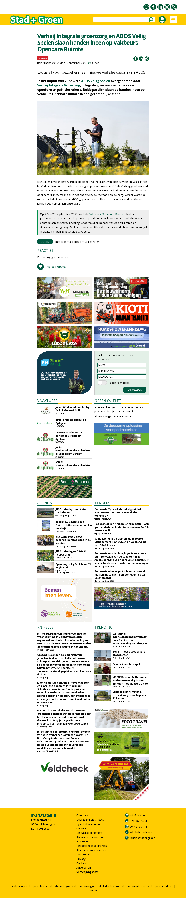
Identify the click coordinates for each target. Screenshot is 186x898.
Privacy (81, 859)
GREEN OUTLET (107, 400)
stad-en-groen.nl (65, 886)
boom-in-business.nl (139, 886)
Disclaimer (82, 854)
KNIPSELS (45, 627)
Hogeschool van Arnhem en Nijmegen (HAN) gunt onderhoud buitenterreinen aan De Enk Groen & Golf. (121, 527)
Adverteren (83, 867)
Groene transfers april (126, 664)
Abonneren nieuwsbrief (90, 837)
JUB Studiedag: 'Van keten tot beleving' (71, 510)
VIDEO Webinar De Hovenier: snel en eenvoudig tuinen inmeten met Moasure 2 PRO (130, 680)
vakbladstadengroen (142, 838)
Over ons (82, 815)
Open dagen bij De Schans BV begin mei (73, 565)
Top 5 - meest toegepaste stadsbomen (129, 653)
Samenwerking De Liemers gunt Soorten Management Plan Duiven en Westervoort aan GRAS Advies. (120, 542)
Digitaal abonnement (89, 832)
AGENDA (44, 502)
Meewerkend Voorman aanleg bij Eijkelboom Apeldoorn (69, 436)
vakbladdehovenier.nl (110, 886)
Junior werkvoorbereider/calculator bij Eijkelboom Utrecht (73, 450)
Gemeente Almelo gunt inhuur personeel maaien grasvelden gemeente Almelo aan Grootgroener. (120, 575)
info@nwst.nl (137, 815)
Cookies (81, 863)
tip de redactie (56, 267)
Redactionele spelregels (91, 845)
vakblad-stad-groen (142, 832)
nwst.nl (93, 890)
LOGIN (45, 241)
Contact (81, 828)
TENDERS (102, 502)
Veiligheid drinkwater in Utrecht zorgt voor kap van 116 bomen (129, 695)
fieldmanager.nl (20, 886)
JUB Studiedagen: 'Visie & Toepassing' (70, 553)
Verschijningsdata (87, 872)
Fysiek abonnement (88, 824)
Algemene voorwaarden (91, 850)
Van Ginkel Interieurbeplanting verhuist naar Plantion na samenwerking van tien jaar (130, 638)
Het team (82, 841)
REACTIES (45, 250)
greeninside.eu (164, 886)
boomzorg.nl (86, 886)
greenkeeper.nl (42, 886)
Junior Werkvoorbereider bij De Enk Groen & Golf (72, 408)
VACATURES (47, 400)
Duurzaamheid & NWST (91, 819)
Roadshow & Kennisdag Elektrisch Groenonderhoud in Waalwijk (73, 525)
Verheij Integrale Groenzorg (58, 85)
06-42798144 (138, 826)
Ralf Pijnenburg (46, 62)
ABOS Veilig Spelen (95, 81)
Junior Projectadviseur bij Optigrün (70, 421)
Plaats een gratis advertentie (112, 416)
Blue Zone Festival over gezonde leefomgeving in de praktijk (73, 540)
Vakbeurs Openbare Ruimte (106, 214)
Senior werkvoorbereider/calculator (73, 463)
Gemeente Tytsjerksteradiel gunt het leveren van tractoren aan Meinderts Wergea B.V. (117, 512)
